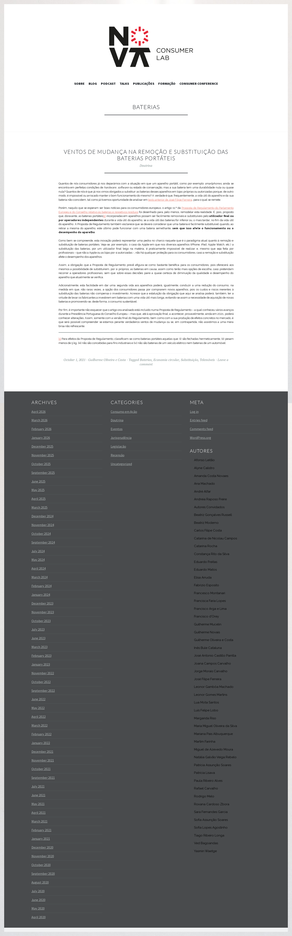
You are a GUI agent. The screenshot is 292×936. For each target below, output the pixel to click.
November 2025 (42, 455)
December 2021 (42, 751)
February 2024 (41, 586)
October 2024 (41, 533)
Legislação (118, 446)
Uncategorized (121, 464)
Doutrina (146, 165)
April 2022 (38, 716)
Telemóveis (207, 359)
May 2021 (38, 804)
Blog (93, 83)
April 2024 (38, 568)
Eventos (117, 429)
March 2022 (39, 725)
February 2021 (41, 830)
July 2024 (38, 551)
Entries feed (198, 420)
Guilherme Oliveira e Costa (107, 359)
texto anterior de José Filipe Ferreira (170, 199)
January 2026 (40, 438)
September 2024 (43, 542)
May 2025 (38, 490)
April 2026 (38, 412)
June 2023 (38, 638)
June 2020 (38, 900)
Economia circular (166, 359)
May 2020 (38, 908)
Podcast (108, 83)
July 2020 (38, 891)
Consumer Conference (198, 83)
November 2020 (42, 856)
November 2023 (42, 612)
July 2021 (38, 786)
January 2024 (40, 594)
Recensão (117, 455)
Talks (124, 83)
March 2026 (39, 420)
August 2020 (40, 882)
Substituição (189, 359)
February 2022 (41, 734)
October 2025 (41, 464)
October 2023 (41, 621)
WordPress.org (200, 438)
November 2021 (42, 760)
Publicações (143, 83)
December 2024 (42, 516)
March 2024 (39, 577)
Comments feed (201, 429)
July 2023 (38, 629)
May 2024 (38, 560)
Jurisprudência (121, 438)
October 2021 (41, 769)
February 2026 (41, 429)
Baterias (146, 359)
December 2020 (42, 847)
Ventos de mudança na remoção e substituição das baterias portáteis (146, 155)
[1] (104, 216)
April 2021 (38, 812)
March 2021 (39, 821)
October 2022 (41, 682)
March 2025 (39, 507)
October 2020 (41, 865)
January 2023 (40, 664)
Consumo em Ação (124, 412)
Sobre (79, 83)
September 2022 (43, 690)
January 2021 (40, 838)
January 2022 (40, 743)
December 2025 (42, 446)
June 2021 (38, 795)
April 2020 (38, 917)
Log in (194, 412)
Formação (166, 83)
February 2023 (41, 655)
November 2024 (42, 525)
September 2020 (43, 873)
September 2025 (43, 472)
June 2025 (38, 481)
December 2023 (42, 603)
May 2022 (38, 708)
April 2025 (38, 499)
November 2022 (42, 673)
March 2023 (39, 647)
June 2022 (38, 699)
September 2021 (43, 777)
